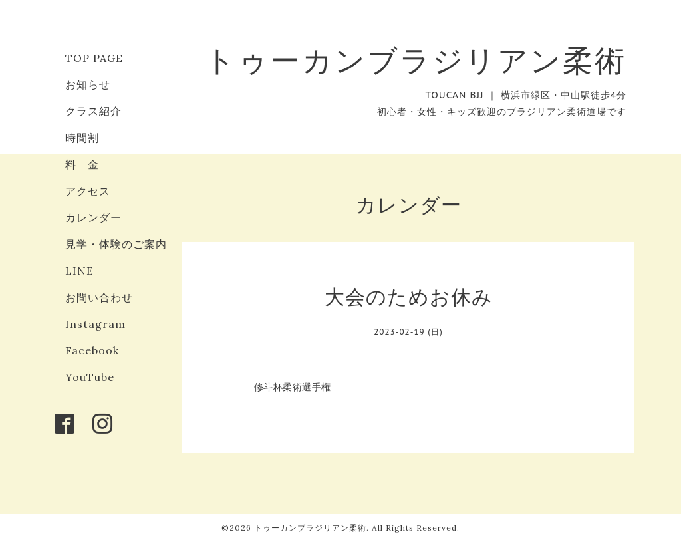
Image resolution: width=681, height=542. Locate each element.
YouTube (89, 377)
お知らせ (87, 84)
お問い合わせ (99, 297)
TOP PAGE (94, 58)
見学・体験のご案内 (116, 244)
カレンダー (93, 217)
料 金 (82, 164)
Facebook (92, 350)
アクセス (87, 191)
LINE (79, 270)
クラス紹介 (93, 111)
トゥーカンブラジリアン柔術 (415, 60)
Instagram (95, 324)
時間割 (82, 137)
